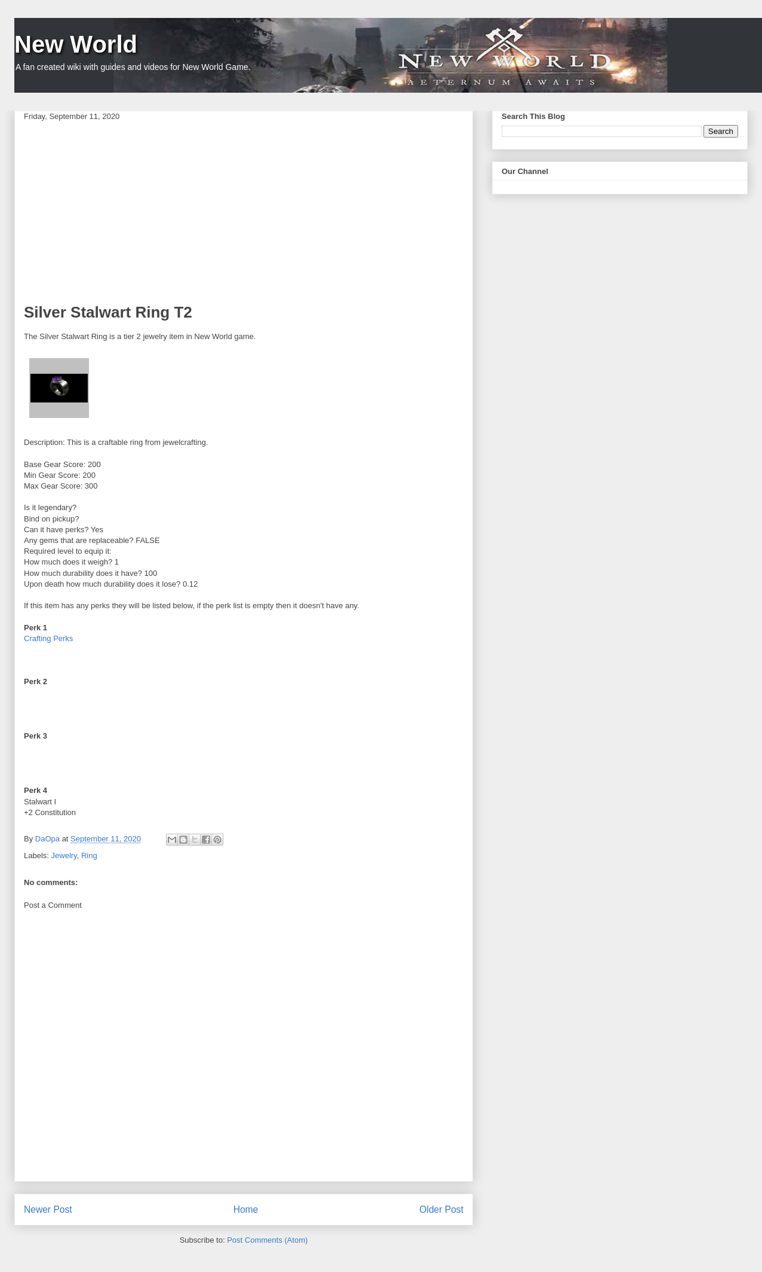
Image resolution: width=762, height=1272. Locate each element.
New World (75, 44)
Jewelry (64, 855)
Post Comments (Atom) (267, 1240)
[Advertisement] (243, 211)
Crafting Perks (48, 638)
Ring (89, 855)
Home (246, 1209)
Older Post (441, 1209)
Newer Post (48, 1209)
